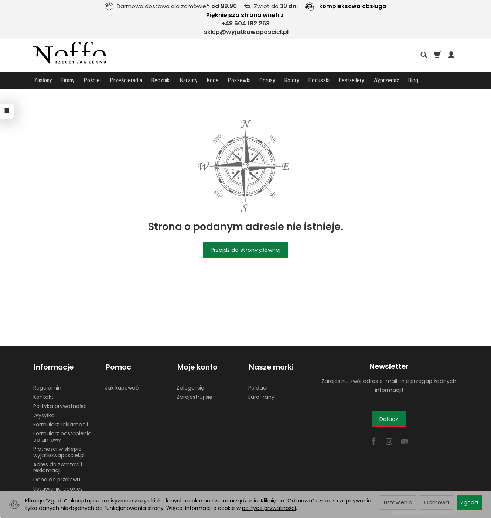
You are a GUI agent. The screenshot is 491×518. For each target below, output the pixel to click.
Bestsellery (351, 80)
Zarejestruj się (194, 395)
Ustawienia (398, 502)
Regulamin (47, 386)
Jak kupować (122, 386)
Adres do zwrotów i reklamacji (57, 466)
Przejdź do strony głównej (245, 250)
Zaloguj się (190, 386)
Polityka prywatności (59, 404)
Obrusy (267, 80)
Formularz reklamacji (60, 422)
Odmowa (436, 502)
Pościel (92, 80)
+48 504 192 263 (245, 23)
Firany (68, 80)
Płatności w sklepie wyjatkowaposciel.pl (59, 450)
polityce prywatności (269, 508)
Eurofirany (261, 395)
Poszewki (239, 80)
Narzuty (189, 80)
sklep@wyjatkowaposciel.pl (246, 32)
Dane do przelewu (56, 477)
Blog (413, 80)
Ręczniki (161, 80)
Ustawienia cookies (58, 487)
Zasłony (43, 80)
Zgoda (469, 502)
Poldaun (259, 386)
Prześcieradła (126, 80)
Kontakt (43, 395)
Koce (213, 80)
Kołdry (291, 80)
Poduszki (319, 80)
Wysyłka (44, 413)
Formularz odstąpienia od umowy (62, 435)
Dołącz (388, 419)
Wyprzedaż (386, 80)
